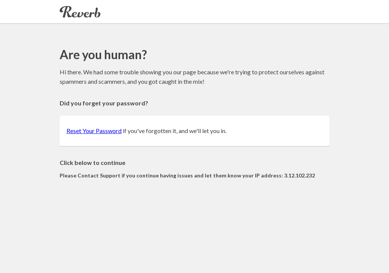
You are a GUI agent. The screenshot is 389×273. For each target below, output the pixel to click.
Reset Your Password (94, 130)
